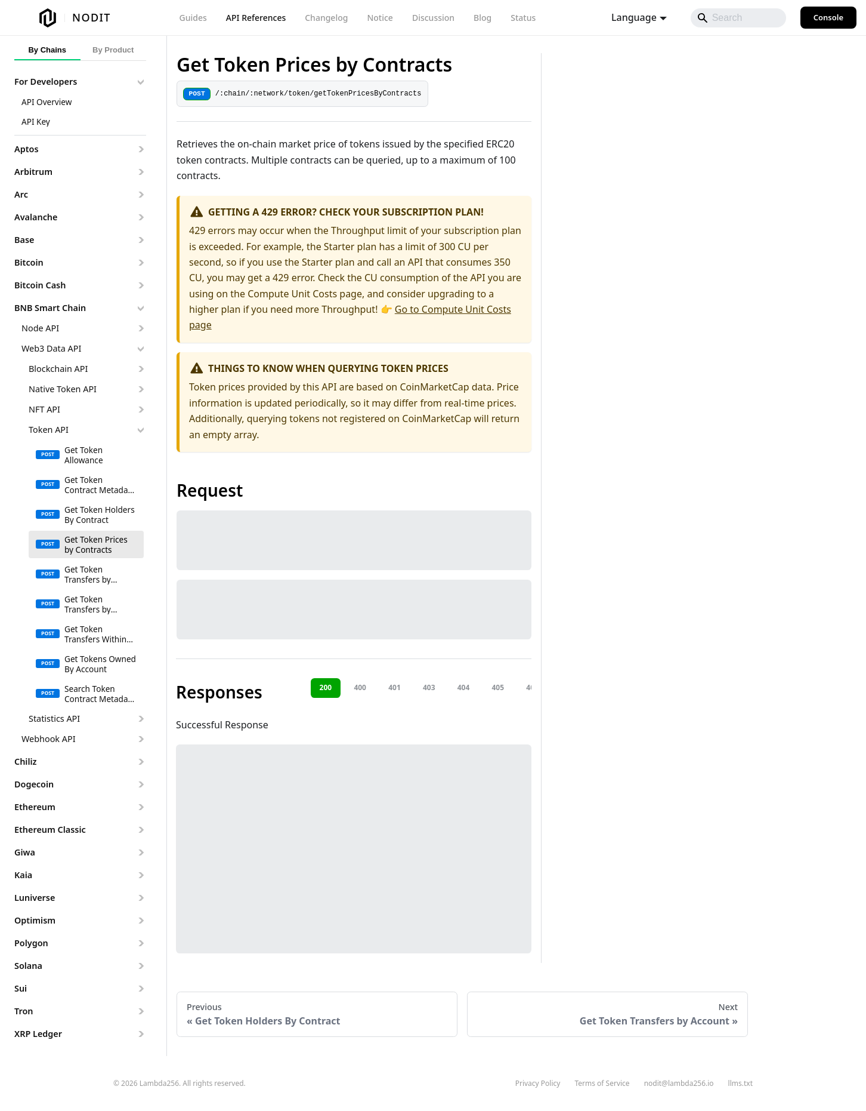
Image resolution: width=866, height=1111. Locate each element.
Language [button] (634, 17)
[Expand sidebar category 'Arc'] (140, 195)
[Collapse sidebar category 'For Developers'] (140, 82)
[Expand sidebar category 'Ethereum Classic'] (140, 830)
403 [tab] (429, 687)
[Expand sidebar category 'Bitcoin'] (140, 263)
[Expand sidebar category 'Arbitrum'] (140, 172)
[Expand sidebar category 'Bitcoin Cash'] (140, 285)
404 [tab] (463, 687)
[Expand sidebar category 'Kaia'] (140, 875)
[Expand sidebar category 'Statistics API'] (140, 719)
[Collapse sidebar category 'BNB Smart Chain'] (140, 308)
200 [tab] (326, 687)
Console (828, 17)
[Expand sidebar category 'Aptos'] (140, 149)
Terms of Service (601, 1083)
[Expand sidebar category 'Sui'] (140, 989)
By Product (113, 49)
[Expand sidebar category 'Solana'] (140, 966)
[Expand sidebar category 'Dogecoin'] (140, 784)
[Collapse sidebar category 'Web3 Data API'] (140, 349)
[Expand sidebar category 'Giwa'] (140, 852)
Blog (482, 17)
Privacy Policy (538, 1083)
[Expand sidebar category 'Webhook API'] (140, 739)
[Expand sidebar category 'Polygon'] (140, 943)
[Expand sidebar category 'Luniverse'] (140, 898)
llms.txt (740, 1083)
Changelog (326, 17)
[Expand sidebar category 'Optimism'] (140, 921)
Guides (193, 17)
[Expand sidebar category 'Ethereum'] (140, 807)
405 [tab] (498, 687)
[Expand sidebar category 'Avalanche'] (140, 217)
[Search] (738, 17)
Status (523, 17)
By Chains (47, 49)
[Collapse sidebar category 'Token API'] (140, 430)
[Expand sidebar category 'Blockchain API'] (140, 369)
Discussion (433, 17)
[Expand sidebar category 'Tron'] (140, 1011)
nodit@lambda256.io (679, 1083)
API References (256, 17)
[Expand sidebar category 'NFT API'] (140, 409)
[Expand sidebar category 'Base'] (140, 240)
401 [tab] (394, 687)
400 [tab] (360, 687)
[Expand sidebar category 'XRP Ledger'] (140, 1034)
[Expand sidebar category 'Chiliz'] (140, 762)
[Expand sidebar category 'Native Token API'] (140, 389)
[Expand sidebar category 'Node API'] (140, 328)
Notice (379, 17)
